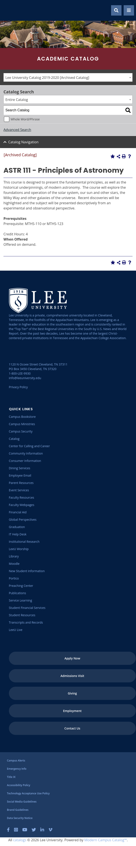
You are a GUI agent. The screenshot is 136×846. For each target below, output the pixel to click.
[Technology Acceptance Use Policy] (28, 793)
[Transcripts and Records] (26, 622)
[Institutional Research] (24, 542)
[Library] (14, 556)
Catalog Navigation (23, 142)
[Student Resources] (22, 615)
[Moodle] (14, 564)
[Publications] (17, 593)
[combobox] (68, 77)
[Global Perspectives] (23, 519)
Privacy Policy (18, 387)
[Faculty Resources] (21, 497)
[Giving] (72, 693)
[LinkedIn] (42, 830)
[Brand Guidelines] (17, 810)
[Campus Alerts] (16, 760)
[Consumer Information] (25, 461)
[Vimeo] (50, 830)
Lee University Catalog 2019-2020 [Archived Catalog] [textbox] (47, 77)
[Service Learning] (20, 600)
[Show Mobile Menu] (129, 10)
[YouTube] (24, 830)
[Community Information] (26, 453)
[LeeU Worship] (19, 549)
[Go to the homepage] (8, 10)
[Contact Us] (72, 728)
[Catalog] (14, 439)
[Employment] (72, 710)
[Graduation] (17, 527)
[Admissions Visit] (72, 675)
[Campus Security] (20, 431)
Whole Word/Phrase (25, 119)
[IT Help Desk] (17, 534)
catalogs (19, 840)
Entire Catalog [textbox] (16, 99)
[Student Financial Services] (27, 608)
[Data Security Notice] (19, 818)
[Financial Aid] (18, 512)
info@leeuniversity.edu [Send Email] (25, 378)
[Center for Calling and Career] (29, 446)
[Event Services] (19, 490)
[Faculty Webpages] (21, 505)
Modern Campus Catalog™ (105, 840)
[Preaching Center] (21, 586)
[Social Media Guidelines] (22, 801)
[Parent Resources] (21, 483)
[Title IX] (11, 777)
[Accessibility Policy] (18, 785)
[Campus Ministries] (22, 424)
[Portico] (14, 578)
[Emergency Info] (16, 769)
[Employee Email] (20, 475)
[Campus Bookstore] (22, 417)
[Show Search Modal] (116, 10)
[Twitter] (34, 830)
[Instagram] (16, 830)
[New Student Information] (27, 571)
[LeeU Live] (16, 630)
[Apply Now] (72, 658)
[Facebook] (8, 830)
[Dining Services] (19, 468)
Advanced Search (17, 129)
